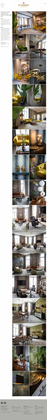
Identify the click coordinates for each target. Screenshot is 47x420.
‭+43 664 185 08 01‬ (16, 410)
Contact (2, 6)
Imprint (36, 406)
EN (45, 3)
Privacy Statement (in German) (6, 412)
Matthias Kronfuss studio (39, 412)
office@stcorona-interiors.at (17, 411)
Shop (2, 5)
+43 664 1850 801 (4, 410)
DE (44, 3)
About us (3, 4)
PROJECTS (3, 3)
